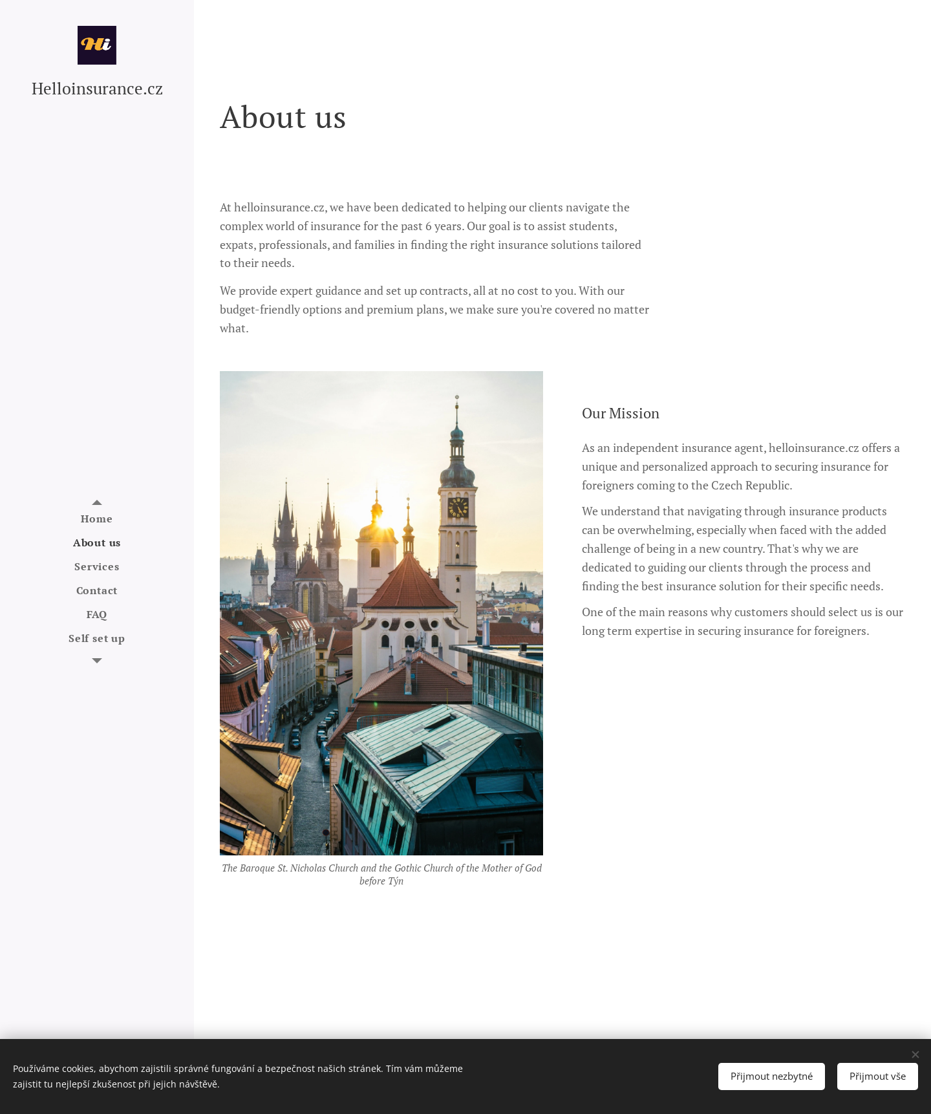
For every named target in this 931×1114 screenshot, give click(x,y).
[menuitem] (97, 518)
